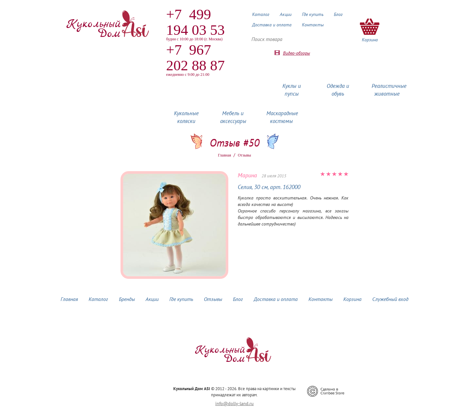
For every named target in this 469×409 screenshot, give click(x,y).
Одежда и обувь (338, 89)
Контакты (313, 25)
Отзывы (213, 299)
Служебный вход (390, 299)
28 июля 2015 (274, 176)
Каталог (260, 14)
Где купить (312, 14)
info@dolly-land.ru (234, 403)
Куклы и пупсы (291, 89)
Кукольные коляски (186, 117)
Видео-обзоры (296, 53)
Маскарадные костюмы (282, 117)
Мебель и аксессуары (233, 117)
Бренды (127, 299)
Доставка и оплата (271, 25)
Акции (285, 14)
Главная (224, 155)
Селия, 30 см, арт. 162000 (269, 187)
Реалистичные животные (389, 89)
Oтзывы (244, 155)
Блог (338, 14)
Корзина (352, 299)
